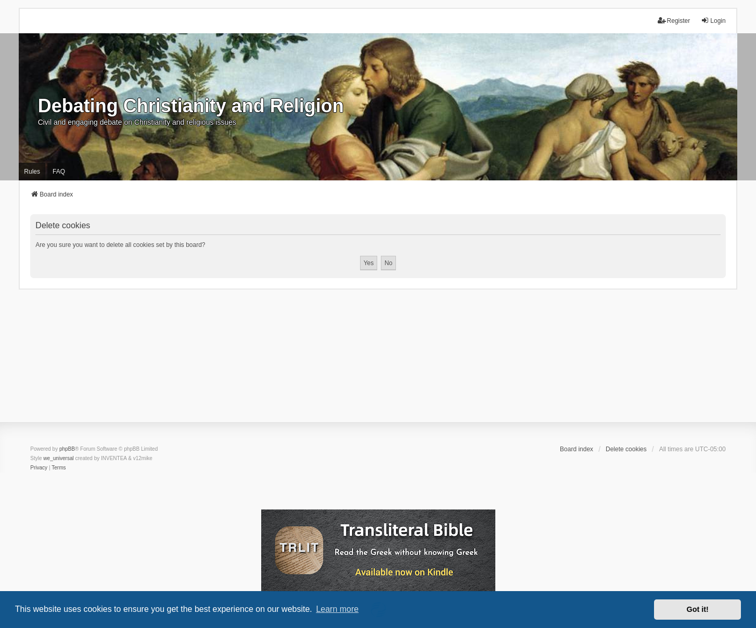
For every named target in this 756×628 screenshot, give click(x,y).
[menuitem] (38, 468)
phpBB (67, 449)
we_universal (58, 458)
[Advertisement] (378, 362)
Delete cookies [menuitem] (626, 449)
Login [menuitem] (713, 20)
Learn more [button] (337, 609)
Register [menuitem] (674, 20)
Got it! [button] (698, 609)
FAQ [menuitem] (59, 171)
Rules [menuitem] (32, 171)
